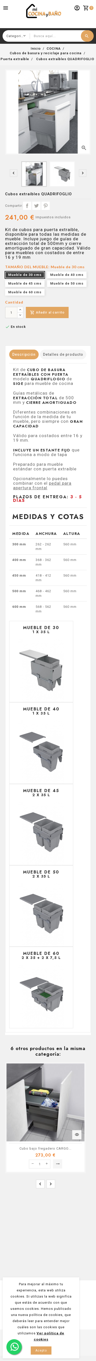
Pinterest (45, 206)
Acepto (41, 1350)
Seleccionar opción (57, 1164)
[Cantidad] (11, 312)
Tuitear (36, 206)
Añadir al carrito (47, 312)
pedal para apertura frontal (42, 485)
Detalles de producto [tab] (63, 354)
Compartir (27, 206)
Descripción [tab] (24, 354)
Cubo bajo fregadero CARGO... (45, 1148)
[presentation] (13, 173)
